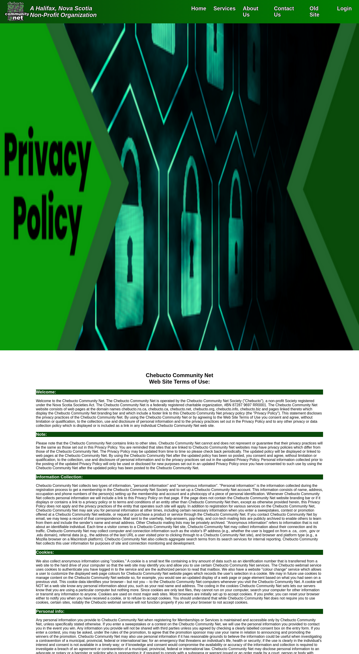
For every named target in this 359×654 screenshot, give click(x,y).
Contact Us (284, 11)
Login (344, 8)
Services (224, 8)
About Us (250, 11)
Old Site (314, 11)
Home (198, 8)
